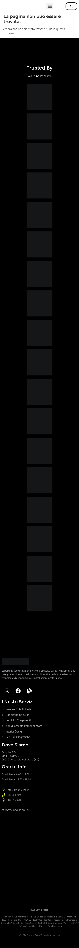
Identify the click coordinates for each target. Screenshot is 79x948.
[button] (49, 6)
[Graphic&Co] (39, 865)
